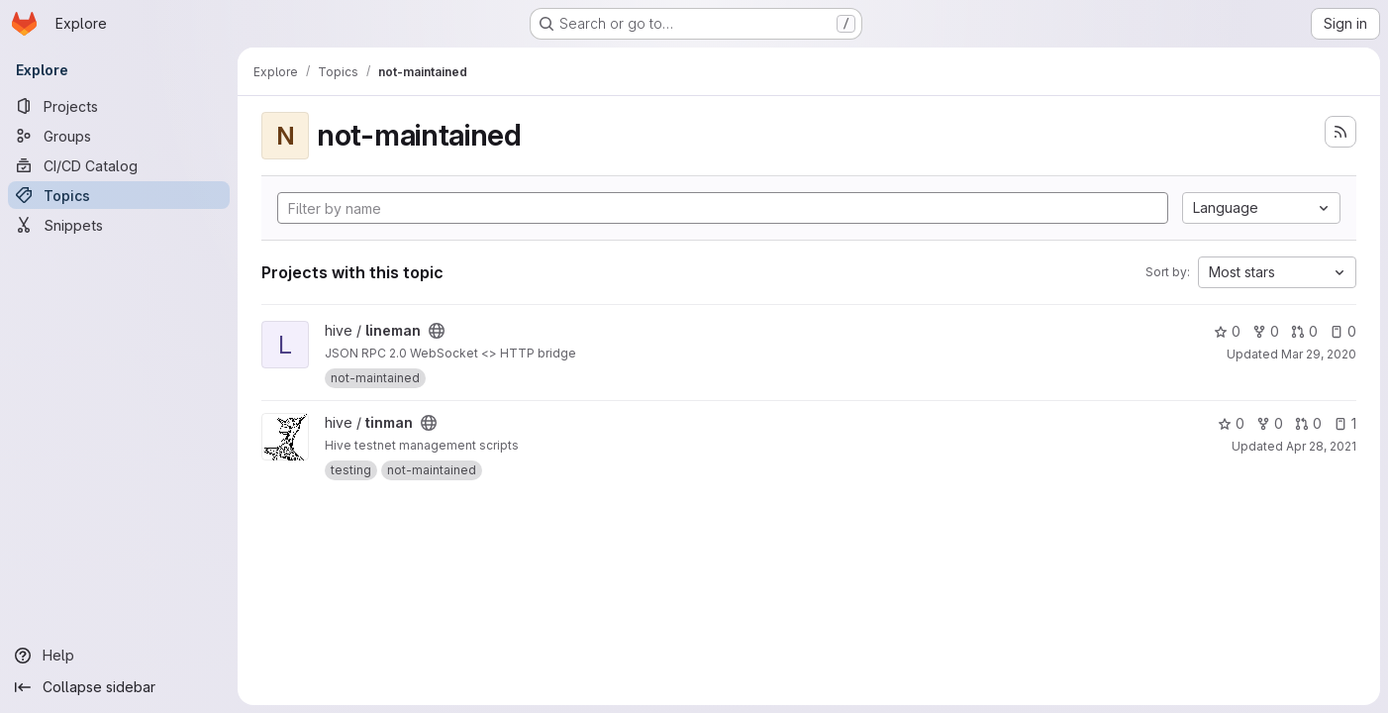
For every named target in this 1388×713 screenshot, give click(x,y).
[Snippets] (119, 225)
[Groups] (119, 136)
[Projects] (119, 106)
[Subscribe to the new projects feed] (1340, 132)
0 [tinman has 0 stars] (1231, 423)
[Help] (119, 655)
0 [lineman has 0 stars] (1227, 331)
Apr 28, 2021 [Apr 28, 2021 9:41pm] (1321, 446)
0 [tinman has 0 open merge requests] (1308, 423)
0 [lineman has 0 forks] (1265, 331)
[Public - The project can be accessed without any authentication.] (437, 331)
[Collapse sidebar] (119, 687)
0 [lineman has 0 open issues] (1343, 331)
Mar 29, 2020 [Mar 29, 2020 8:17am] (1318, 354)
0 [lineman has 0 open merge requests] (1304, 331)
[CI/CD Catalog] (119, 165)
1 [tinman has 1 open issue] (1345, 423)
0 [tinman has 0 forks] (1269, 423)
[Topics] (119, 195)
